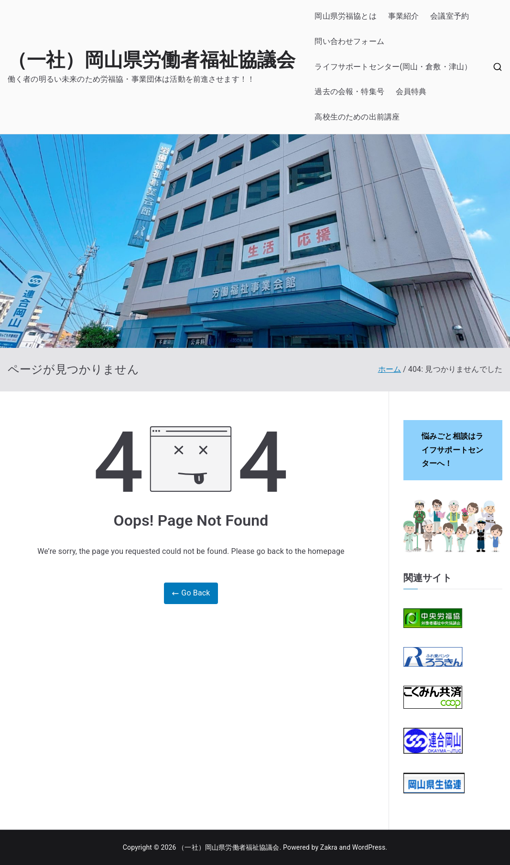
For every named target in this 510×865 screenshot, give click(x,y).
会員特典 (411, 91)
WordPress (368, 847)
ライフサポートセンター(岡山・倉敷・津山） (393, 66)
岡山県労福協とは (345, 16)
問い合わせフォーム (349, 41)
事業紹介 (403, 16)
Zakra (328, 847)
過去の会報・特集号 (349, 91)
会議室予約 (449, 16)
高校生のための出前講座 (357, 116)
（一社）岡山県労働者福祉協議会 (151, 60)
